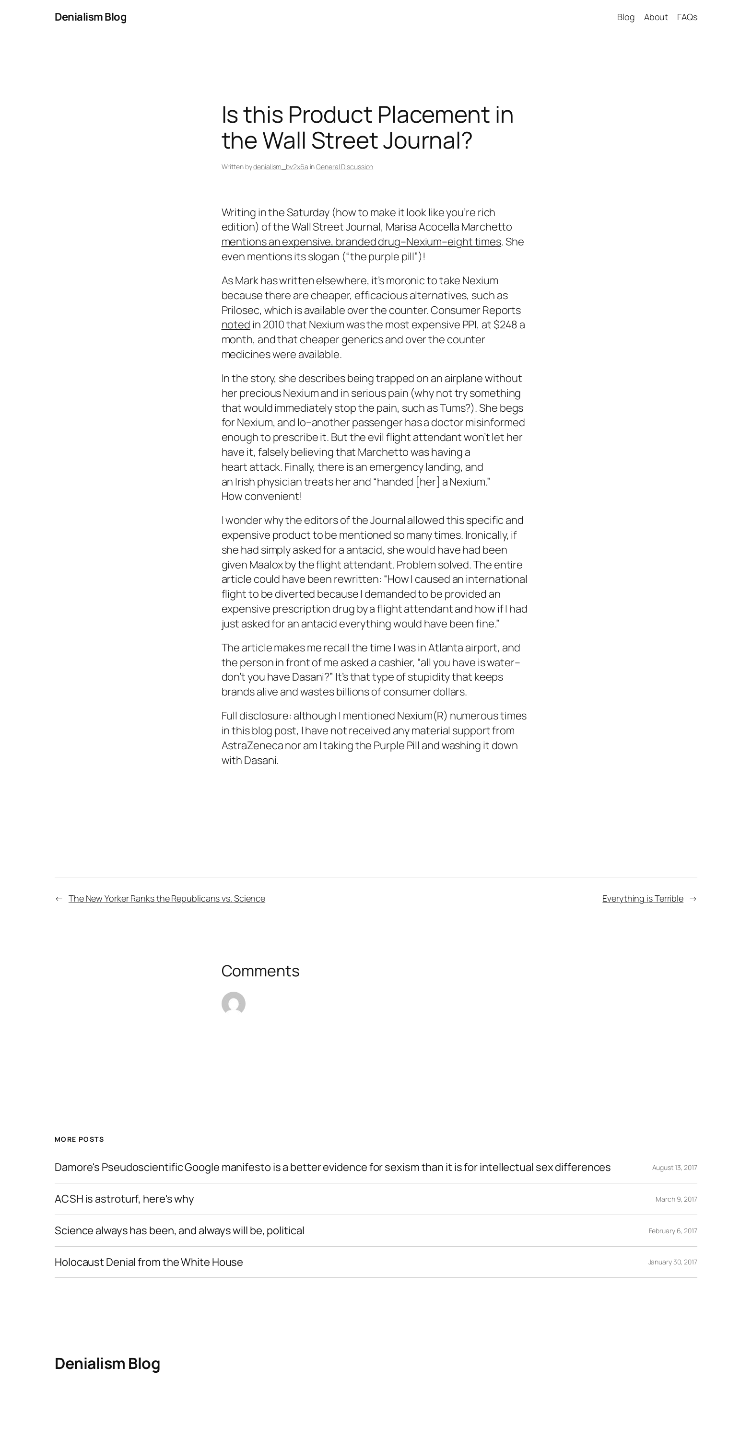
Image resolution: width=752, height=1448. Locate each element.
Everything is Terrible (642, 898)
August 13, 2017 (675, 1167)
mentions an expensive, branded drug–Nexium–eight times (362, 241)
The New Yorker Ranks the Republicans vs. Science (167, 898)
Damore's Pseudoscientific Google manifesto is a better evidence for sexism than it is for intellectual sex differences (333, 1167)
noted (236, 324)
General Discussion (344, 166)
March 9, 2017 (676, 1199)
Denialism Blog (91, 17)
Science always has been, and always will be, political (180, 1231)
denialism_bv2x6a (280, 166)
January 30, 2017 (672, 1261)
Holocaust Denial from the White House (149, 1262)
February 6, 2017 (673, 1230)
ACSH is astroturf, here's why (124, 1199)
